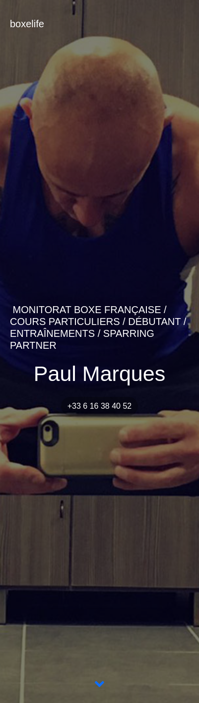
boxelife (27, 23)
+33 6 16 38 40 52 (99, 406)
